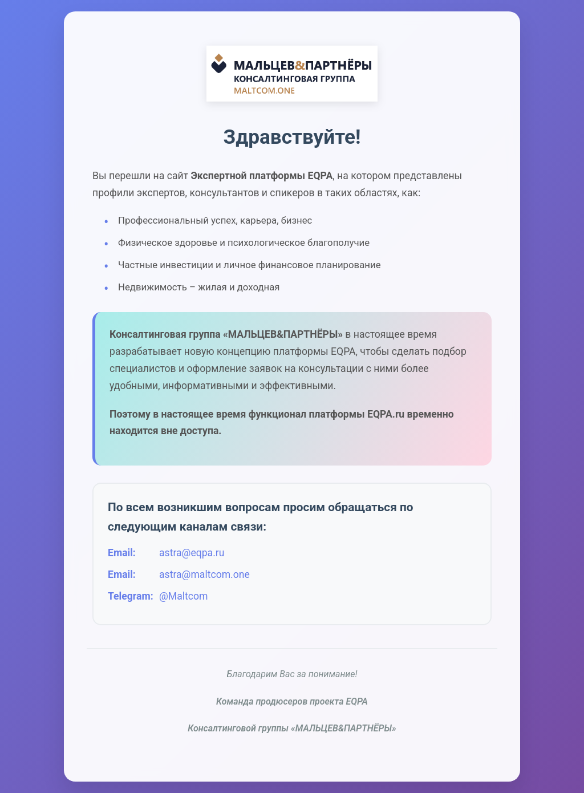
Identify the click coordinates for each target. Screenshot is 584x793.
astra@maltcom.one (204, 574)
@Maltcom (183, 596)
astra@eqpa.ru (191, 553)
